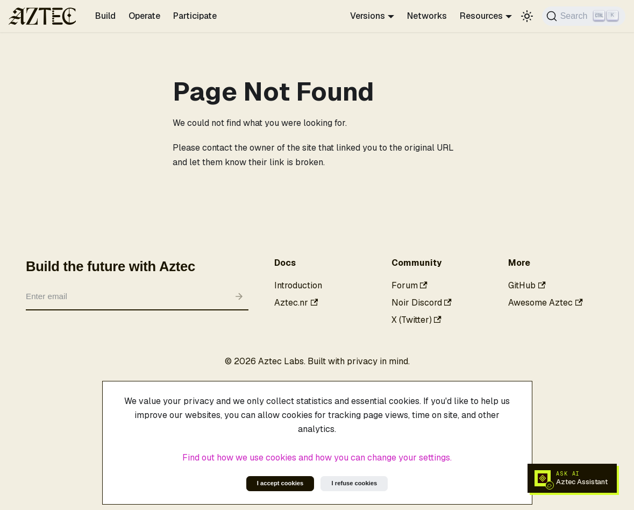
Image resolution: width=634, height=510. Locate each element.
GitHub (526, 285)
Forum (409, 285)
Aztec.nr (296, 302)
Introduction (298, 285)
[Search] (583, 16)
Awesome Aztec (545, 302)
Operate (144, 16)
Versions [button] (367, 16)
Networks (427, 16)
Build (105, 16)
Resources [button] (481, 16)
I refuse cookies (354, 483)
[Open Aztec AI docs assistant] (572, 478)
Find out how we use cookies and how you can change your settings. (317, 457)
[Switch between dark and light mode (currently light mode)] (527, 16)
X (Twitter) (416, 319)
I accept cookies (280, 483)
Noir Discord (421, 302)
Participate (195, 16)
